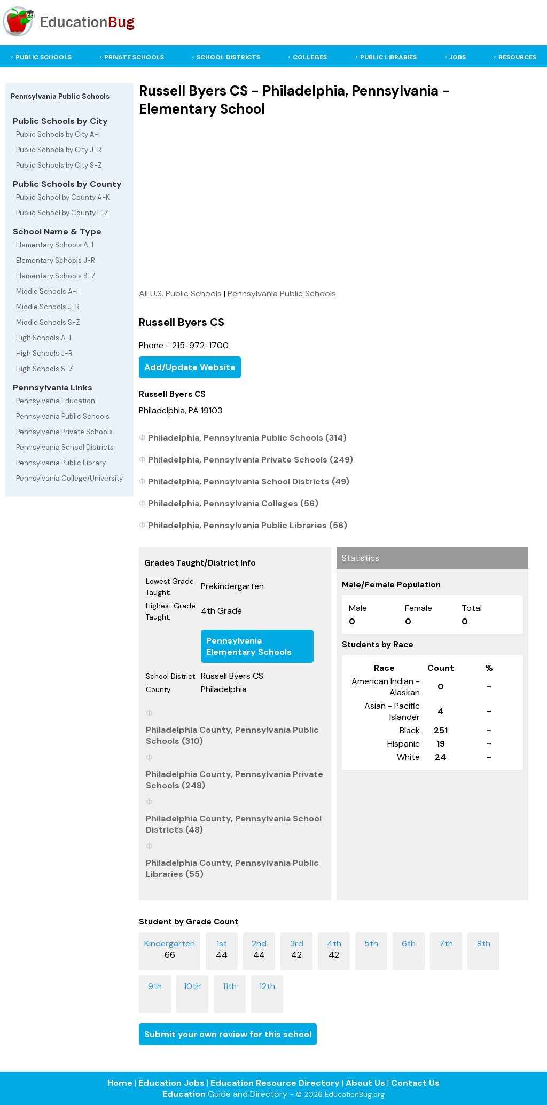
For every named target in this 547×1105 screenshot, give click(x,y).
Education (184, 1094)
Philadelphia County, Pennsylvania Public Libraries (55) (232, 868)
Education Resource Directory (275, 1082)
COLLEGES (310, 57)
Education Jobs (171, 1082)
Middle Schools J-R (48, 306)
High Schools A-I (43, 337)
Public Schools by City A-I (58, 134)
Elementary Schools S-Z (56, 275)
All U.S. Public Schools (180, 293)
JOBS (457, 57)
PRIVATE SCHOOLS (134, 57)
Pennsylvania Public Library (61, 462)
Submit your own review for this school (227, 1034)
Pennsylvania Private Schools (64, 431)
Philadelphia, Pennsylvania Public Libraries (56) (247, 525)
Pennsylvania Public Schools (63, 416)
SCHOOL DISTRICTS (228, 57)
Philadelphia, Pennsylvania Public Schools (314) (247, 437)
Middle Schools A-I (47, 291)
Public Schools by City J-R (58, 149)
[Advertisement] (333, 202)
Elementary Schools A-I (54, 244)
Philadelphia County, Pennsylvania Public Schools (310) (232, 735)
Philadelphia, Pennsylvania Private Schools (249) (250, 459)
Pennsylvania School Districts (65, 447)
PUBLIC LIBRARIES (388, 57)
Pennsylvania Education (55, 400)
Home (119, 1082)
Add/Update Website (190, 367)
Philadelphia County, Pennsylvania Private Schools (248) (234, 780)
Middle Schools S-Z (48, 322)
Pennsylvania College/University (69, 478)
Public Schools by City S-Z (59, 165)
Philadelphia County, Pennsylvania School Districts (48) (234, 824)
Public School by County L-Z (62, 212)
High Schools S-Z (44, 368)
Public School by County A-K (63, 197)
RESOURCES (517, 57)
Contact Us (415, 1082)
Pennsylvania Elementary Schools (249, 646)
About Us (365, 1082)
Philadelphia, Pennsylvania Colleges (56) (233, 503)
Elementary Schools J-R (55, 260)
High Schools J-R (44, 353)
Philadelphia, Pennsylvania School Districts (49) (248, 481)
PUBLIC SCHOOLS (43, 57)
